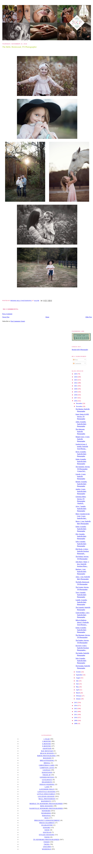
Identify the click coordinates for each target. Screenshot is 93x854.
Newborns (46, 813)
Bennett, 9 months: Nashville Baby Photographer (81, 484)
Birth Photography (46, 755)
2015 (76, 702)
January (78, 699)
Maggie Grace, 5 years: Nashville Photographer (83, 439)
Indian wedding (46, 784)
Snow (47, 830)
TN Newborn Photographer (46, 839)
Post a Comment (7, 314)
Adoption (47, 748)
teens (47, 837)
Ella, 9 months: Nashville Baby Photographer (81, 536)
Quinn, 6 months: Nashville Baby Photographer (81, 461)
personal (46, 815)
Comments (77, 363)
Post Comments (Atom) (18, 321)
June (77, 684)
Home (47, 317)
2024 (76, 377)
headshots (47, 782)
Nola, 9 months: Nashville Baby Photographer (81, 661)
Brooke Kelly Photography (80, 349)
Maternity (46, 801)
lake (47, 787)
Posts (75, 360)
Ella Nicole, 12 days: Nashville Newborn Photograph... (82, 551)
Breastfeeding (47, 760)
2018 (76, 395)
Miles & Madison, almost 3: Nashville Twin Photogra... (82, 622)
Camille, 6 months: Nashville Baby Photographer (81, 602)
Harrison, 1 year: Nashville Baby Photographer (81, 571)
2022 (76, 383)
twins (46, 844)
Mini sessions (46, 806)
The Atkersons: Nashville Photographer (80, 431)
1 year (47, 739)
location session (46, 796)
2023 (76, 380)
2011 (75, 714)
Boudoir (47, 758)
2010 (76, 717)
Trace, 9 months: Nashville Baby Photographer (81, 595)
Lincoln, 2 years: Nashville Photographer (81, 476)
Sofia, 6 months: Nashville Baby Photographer (81, 544)
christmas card (46, 765)
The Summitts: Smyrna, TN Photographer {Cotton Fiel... (83, 469)
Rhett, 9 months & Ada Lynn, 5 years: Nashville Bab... (83, 516)
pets (46, 818)
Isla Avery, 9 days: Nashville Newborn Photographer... (82, 648)
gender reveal (47, 777)
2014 (76, 705)
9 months (46, 746)
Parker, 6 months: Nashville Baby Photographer (81, 529)
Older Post (88, 317)
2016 (76, 401)
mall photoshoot (47, 799)
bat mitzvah (47, 751)
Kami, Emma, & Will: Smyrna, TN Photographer (82, 416)
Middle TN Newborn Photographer (46, 803)
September (79, 675)
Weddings (46, 849)
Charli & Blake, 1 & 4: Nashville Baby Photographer (82, 615)
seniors (46, 827)
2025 (76, 374)
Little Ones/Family (46, 794)
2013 (76, 708)
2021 (76, 386)
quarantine (47, 825)
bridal (47, 763)
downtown (47, 772)
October (78, 672)
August (78, 678)
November (79, 406)
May (77, 687)
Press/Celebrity (47, 822)
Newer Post (5, 317)
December (79, 403)
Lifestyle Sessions (46, 791)
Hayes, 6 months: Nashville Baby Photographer (81, 454)
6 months (46, 744)
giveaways (47, 779)
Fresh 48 (47, 775)
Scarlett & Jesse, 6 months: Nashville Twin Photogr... (82, 446)
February (79, 696)
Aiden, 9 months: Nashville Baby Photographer (81, 424)
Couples (46, 770)
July (77, 681)
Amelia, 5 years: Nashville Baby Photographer (81, 491)
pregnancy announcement (47, 820)
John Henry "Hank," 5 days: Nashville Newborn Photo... (82, 564)
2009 (76, 720)
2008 (76, 723)
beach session (47, 753)
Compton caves (47, 767)
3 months (46, 741)
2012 (76, 711)
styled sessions (46, 834)
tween (47, 842)
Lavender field (46, 789)
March (78, 693)
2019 (76, 392)
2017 (76, 398)
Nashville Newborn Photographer (46, 808)
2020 (76, 389)
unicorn (47, 846)
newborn (46, 811)
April (78, 690)
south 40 (47, 832)
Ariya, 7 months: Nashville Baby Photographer (81, 509)
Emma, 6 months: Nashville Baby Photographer (81, 630)
